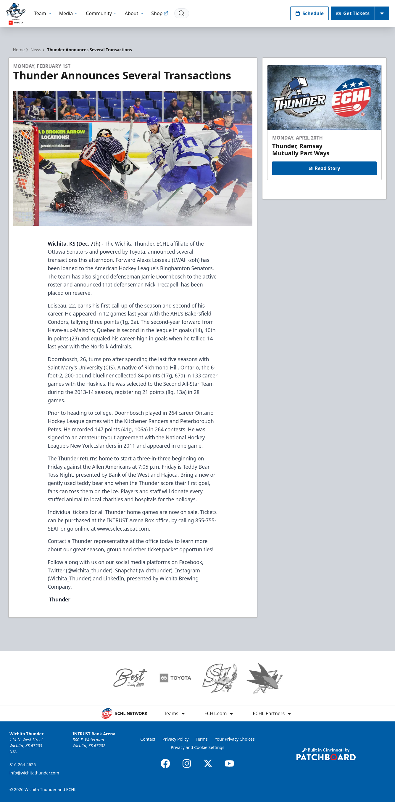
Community (102, 13)
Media (69, 13)
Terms (201, 739)
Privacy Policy (175, 739)
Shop (159, 13)
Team (43, 13)
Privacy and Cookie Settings (197, 747)
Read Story (324, 168)
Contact (147, 739)
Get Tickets (353, 13)
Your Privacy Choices (235, 739)
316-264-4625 (22, 764)
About (134, 13)
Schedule (309, 13)
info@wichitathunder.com (34, 773)
